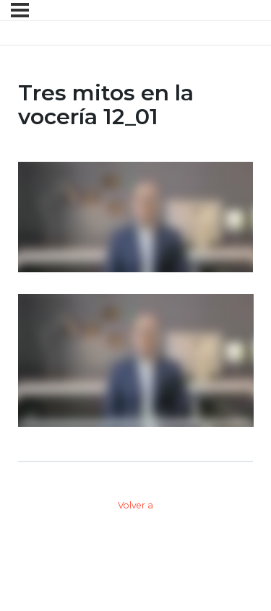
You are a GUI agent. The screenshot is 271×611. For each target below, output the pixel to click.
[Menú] (20, 10)
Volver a (135, 505)
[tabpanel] (136, 294)
